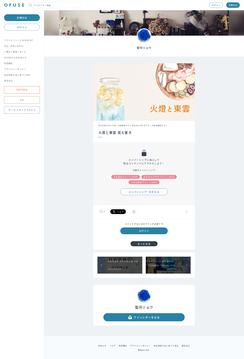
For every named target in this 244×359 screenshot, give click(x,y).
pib (22, 100)
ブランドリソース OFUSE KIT (18, 40)
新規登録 (233, 5)
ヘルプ (112, 345)
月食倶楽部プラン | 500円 (144, 182)
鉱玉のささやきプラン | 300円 (159, 176)
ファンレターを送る (144, 317)
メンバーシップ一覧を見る (144, 192)
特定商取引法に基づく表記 (17, 74)
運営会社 (8, 80)
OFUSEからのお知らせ (15, 57)
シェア (118, 211)
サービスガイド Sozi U (22, 110)
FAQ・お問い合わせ (14, 45)
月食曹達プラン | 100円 (125, 176)
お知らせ (102, 345)
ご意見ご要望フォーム (15, 51)
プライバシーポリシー (15, 69)
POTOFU (21, 89)
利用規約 (8, 63)
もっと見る (144, 243)
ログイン (216, 5)
